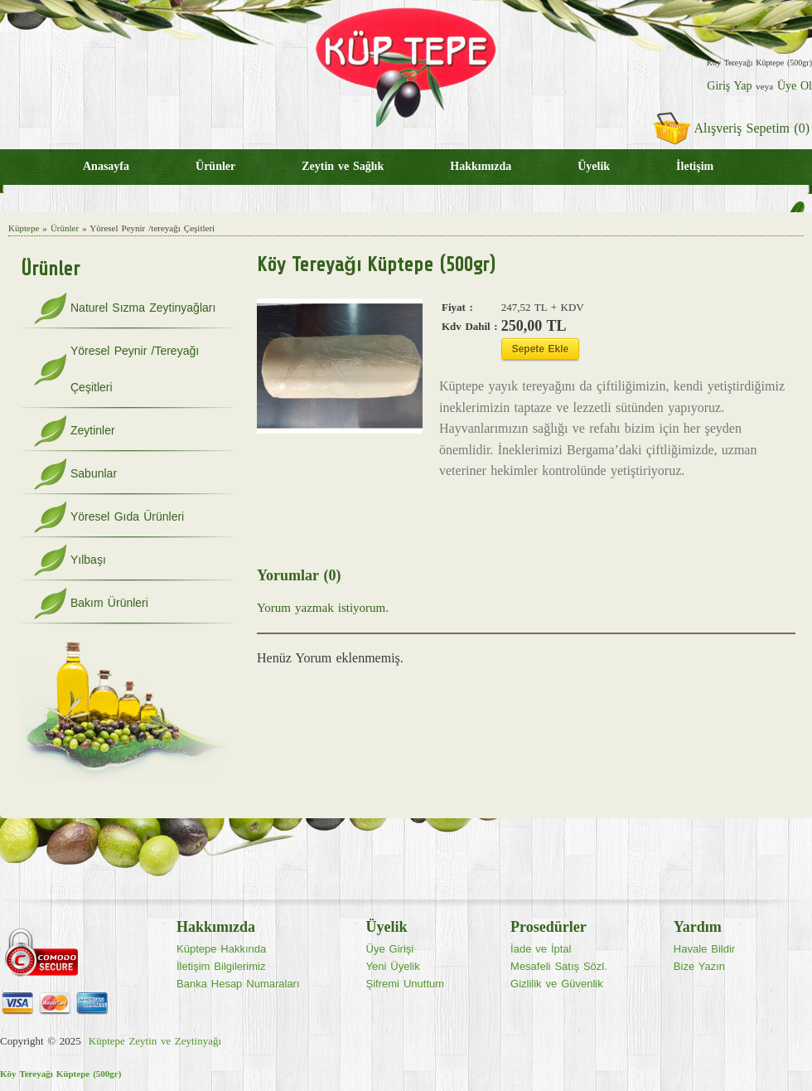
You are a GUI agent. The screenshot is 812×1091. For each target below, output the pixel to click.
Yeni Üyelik (393, 966)
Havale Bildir (704, 949)
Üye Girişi (390, 949)
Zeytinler (92, 430)
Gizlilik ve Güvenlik (556, 983)
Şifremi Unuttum (405, 983)
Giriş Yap (729, 86)
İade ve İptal (540, 949)
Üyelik (594, 166)
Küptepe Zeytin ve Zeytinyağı (155, 1041)
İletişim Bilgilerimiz (220, 966)
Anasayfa (106, 166)
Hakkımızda (480, 166)
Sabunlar (93, 473)
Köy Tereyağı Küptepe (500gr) (60, 1074)
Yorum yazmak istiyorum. (323, 607)
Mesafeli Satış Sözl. (558, 966)
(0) (332, 575)
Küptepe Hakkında (221, 949)
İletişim (694, 166)
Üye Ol (794, 86)
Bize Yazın (699, 966)
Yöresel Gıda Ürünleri (127, 516)
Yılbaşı (88, 559)
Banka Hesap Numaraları (238, 983)
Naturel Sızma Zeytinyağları (142, 307)
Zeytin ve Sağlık (343, 166)
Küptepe (23, 228)
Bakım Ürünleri (109, 602)
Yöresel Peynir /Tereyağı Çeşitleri (134, 369)
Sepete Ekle (540, 349)
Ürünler (215, 166)
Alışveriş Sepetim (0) (752, 128)
